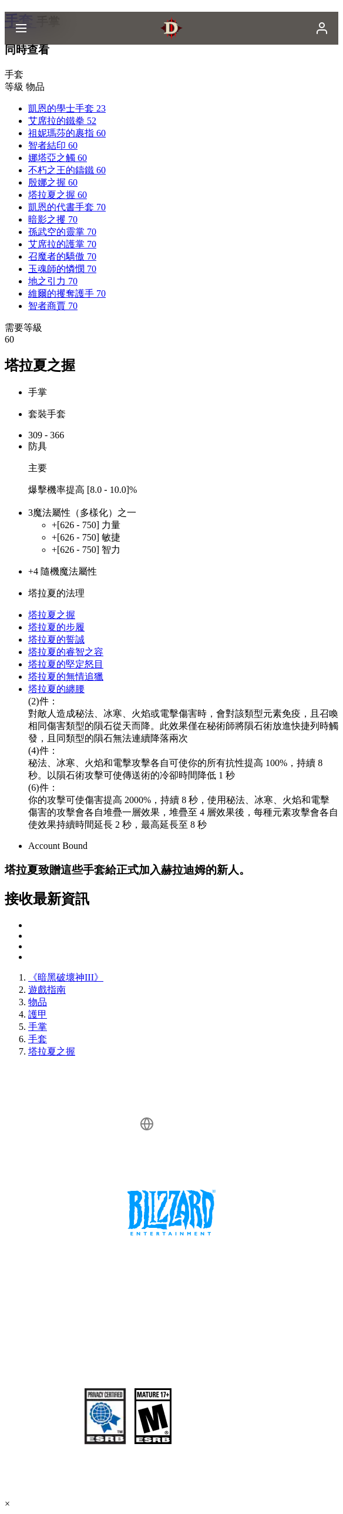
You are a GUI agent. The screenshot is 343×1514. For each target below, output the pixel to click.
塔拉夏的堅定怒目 (65, 664)
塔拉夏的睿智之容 (65, 652)
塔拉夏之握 (51, 615)
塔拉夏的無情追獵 (65, 677)
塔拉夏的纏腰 (56, 689)
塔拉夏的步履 (56, 627)
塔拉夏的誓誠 (56, 639)
